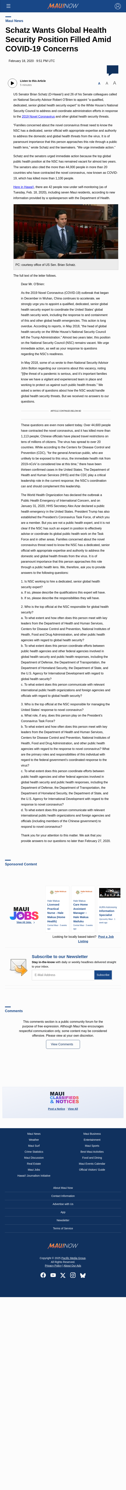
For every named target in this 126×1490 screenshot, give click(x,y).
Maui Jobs (34, 1169)
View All (73, 1108)
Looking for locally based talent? (83, 939)
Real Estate (34, 1163)
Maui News (14, 21)
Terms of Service (63, 1228)
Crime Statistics (34, 1151)
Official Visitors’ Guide (92, 1169)
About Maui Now (63, 1187)
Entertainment (92, 1139)
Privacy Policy (53, 1265)
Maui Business (92, 1133)
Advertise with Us (63, 1204)
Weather (34, 1139)
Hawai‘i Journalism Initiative (33, 1175)
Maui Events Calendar (92, 1163)
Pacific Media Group (73, 1258)
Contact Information (63, 1195)
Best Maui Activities (92, 1151)
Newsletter (63, 1220)
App (63, 1212)
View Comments (62, 1044)
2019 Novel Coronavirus (38, 116)
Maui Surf (34, 1145)
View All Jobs (25, 922)
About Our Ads (72, 1265)
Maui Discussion (34, 1157)
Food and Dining (92, 1157)
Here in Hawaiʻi (23, 187)
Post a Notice (56, 1108)
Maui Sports (92, 1145)
